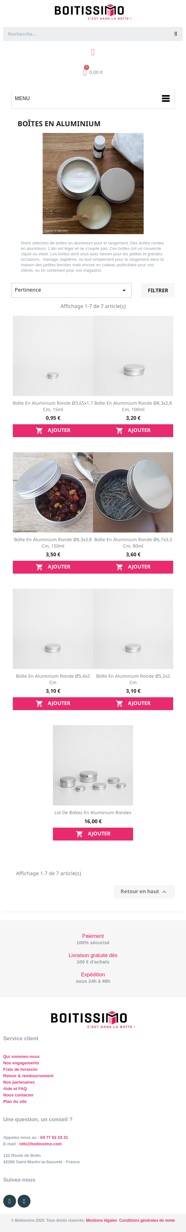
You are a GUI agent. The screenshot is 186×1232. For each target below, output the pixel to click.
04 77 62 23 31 (54, 1137)
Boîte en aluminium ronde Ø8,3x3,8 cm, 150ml (53, 542)
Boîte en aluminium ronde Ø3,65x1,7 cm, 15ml (53, 406)
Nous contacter (18, 1095)
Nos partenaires (19, 1082)
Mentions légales (101, 1220)
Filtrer (158, 290)
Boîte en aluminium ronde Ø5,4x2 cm (53, 679)
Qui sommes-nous (21, 1056)
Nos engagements (21, 1062)
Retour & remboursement (28, 1075)
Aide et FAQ (15, 1088)
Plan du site (15, 1101)
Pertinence (71, 290)
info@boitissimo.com (40, 1143)
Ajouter (53, 431)
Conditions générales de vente (147, 1220)
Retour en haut (144, 892)
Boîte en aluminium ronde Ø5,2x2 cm (133, 679)
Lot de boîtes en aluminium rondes (93, 812)
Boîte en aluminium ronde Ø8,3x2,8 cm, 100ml (133, 406)
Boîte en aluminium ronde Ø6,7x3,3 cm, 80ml (133, 542)
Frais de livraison (20, 1069)
